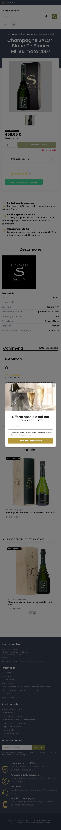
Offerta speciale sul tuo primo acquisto (30, 418)
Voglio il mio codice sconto (30, 441)
